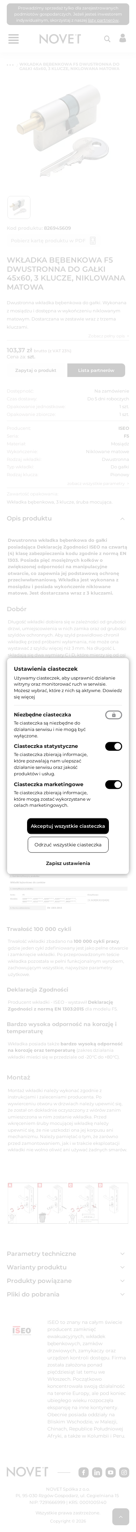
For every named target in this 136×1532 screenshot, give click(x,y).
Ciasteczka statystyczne (46, 746)
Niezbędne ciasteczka (42, 714)
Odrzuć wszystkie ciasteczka (68, 845)
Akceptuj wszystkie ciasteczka (68, 826)
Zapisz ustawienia (68, 863)
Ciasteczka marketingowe (48, 784)
